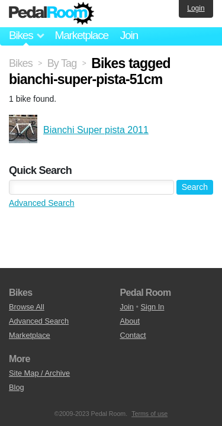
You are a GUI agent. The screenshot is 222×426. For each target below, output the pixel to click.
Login (195, 8)
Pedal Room (51, 13)
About (130, 321)
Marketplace (81, 35)
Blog (16, 387)
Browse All (26, 306)
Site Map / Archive (39, 373)
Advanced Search (42, 203)
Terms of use (149, 413)
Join (129, 35)
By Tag (62, 63)
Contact (133, 335)
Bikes (21, 63)
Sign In (153, 306)
